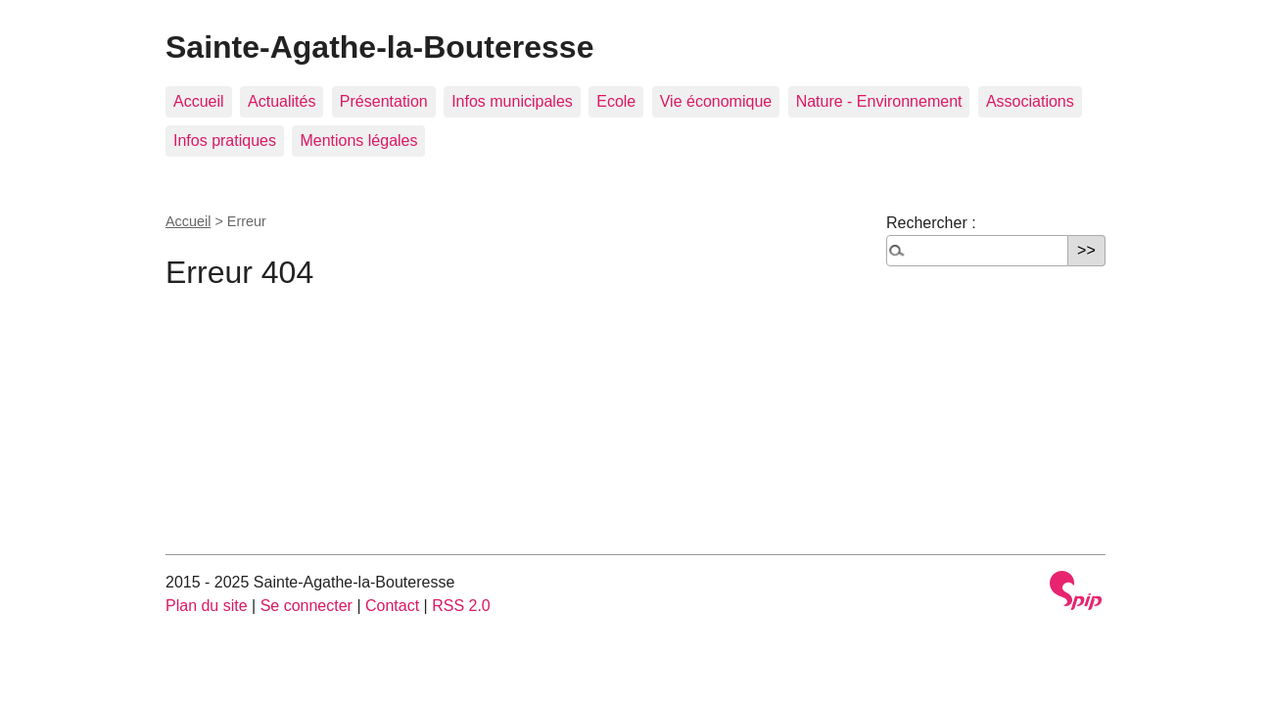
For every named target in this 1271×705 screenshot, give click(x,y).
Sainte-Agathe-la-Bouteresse (379, 47)
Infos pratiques (224, 140)
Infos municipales (512, 101)
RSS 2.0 (461, 605)
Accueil (198, 101)
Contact (392, 605)
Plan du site (206, 605)
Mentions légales (358, 140)
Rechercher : (931, 222)
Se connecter (306, 605)
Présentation (384, 101)
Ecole (616, 101)
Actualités (281, 101)
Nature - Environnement (879, 101)
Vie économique (716, 101)
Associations (1030, 101)
